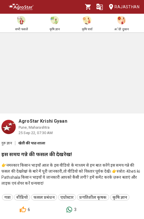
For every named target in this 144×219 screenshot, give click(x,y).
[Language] (99, 7)
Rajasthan (122, 7)
